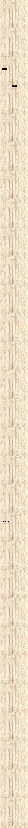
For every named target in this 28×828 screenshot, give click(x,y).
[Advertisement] (14, 14)
